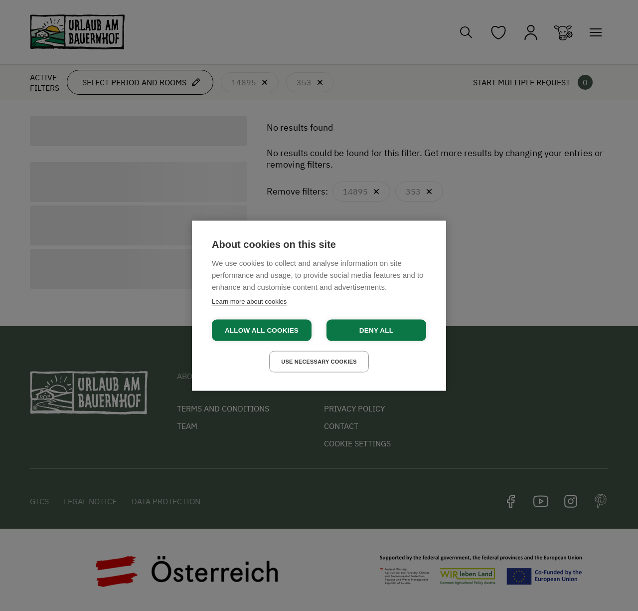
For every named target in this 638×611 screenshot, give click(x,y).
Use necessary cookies (319, 361)
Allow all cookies (262, 330)
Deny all (376, 330)
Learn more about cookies (249, 301)
